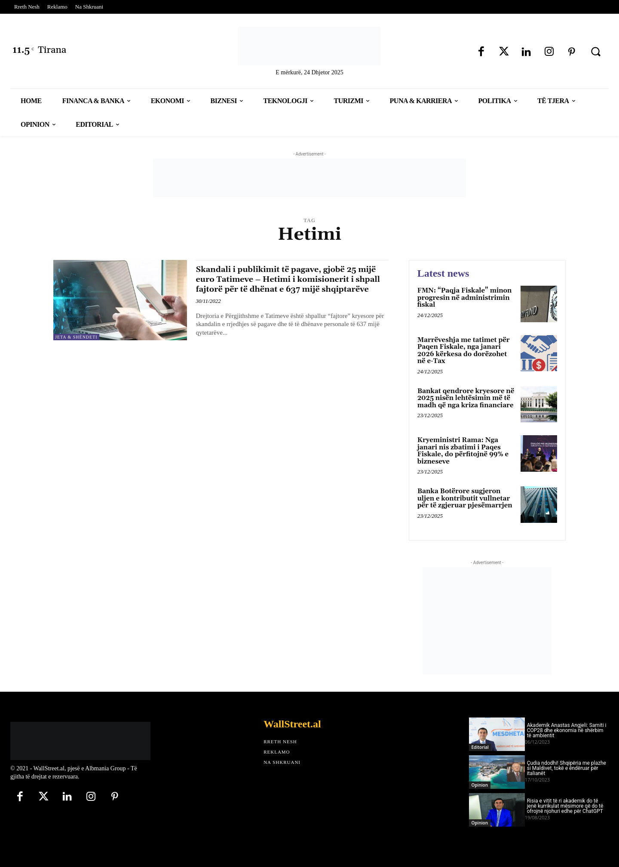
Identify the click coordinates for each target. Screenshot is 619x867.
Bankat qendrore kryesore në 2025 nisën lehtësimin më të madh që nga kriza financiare (466, 398)
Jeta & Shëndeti (76, 337)
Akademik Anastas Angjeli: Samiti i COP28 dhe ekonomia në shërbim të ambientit (567, 730)
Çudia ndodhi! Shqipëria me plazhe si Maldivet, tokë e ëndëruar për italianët (566, 768)
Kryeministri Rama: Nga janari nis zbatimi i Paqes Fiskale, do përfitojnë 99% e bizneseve (463, 451)
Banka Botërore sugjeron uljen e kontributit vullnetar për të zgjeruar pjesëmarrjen (464, 498)
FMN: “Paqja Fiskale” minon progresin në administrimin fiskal (464, 298)
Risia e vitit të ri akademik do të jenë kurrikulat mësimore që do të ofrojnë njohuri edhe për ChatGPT (565, 806)
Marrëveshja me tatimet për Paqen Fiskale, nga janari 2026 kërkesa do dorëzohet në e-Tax (463, 351)
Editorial (480, 747)
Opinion (480, 785)
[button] (596, 51)
